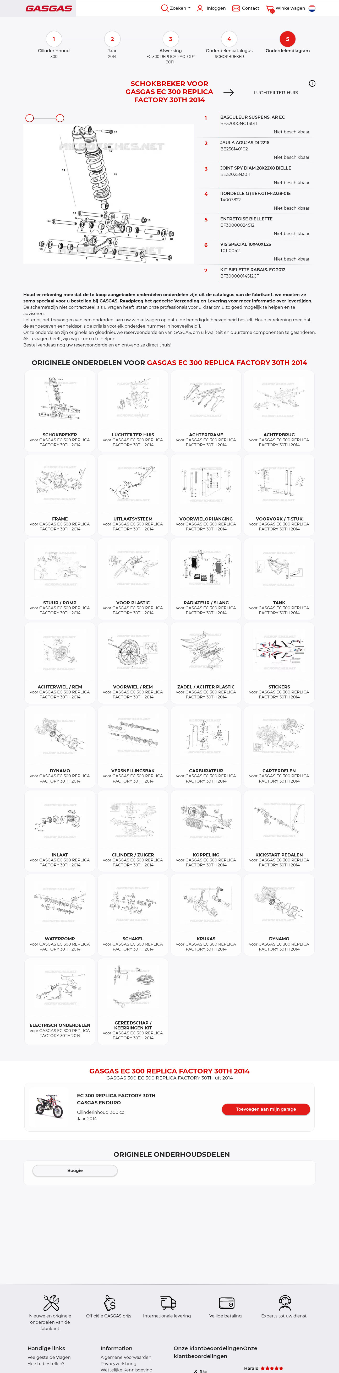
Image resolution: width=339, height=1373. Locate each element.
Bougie (75, 1170)
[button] (312, 83)
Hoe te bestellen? (46, 1363)
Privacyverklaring (118, 1363)
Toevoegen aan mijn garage (266, 1109)
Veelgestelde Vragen (49, 1357)
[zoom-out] (29, 118)
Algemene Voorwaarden (126, 1357)
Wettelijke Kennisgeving (126, 1369)
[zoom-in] (60, 118)
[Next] (228, 93)
